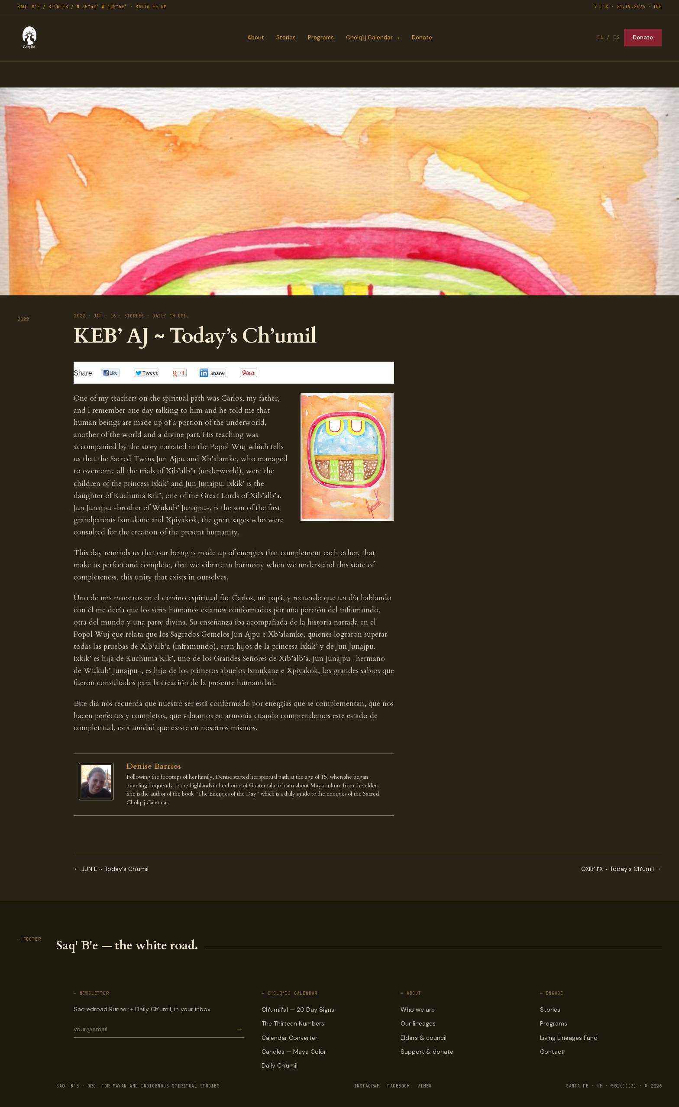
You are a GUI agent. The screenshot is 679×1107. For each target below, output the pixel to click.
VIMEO (424, 1086)
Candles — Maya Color (294, 1051)
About (255, 37)
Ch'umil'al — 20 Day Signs (298, 1009)
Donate (422, 37)
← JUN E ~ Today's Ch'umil (111, 869)
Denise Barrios (153, 766)
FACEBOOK (398, 1086)
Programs (320, 37)
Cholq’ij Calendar (369, 37)
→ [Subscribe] (239, 1029)
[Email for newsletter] (154, 1029)
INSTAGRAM (367, 1086)
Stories (285, 37)
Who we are (418, 1009)
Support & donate (427, 1051)
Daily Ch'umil (279, 1065)
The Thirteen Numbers (293, 1023)
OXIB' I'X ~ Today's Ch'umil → (621, 869)
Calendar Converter (289, 1038)
